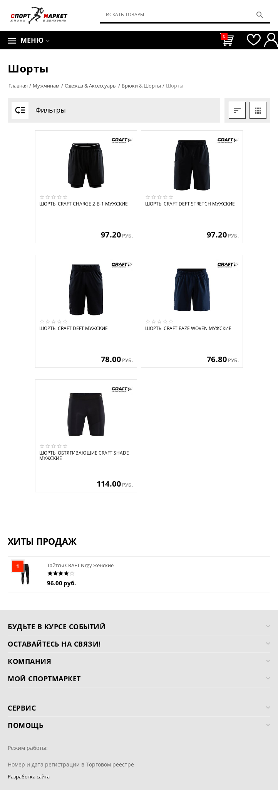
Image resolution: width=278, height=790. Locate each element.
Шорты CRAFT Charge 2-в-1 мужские (83, 204)
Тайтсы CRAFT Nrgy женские (80, 565)
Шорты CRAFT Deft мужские (73, 328)
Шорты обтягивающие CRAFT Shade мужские (84, 456)
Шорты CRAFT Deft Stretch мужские (190, 204)
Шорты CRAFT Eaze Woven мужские (188, 328)
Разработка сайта (29, 776)
